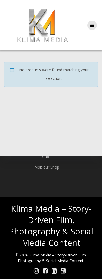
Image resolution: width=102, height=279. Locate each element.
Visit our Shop (47, 167)
